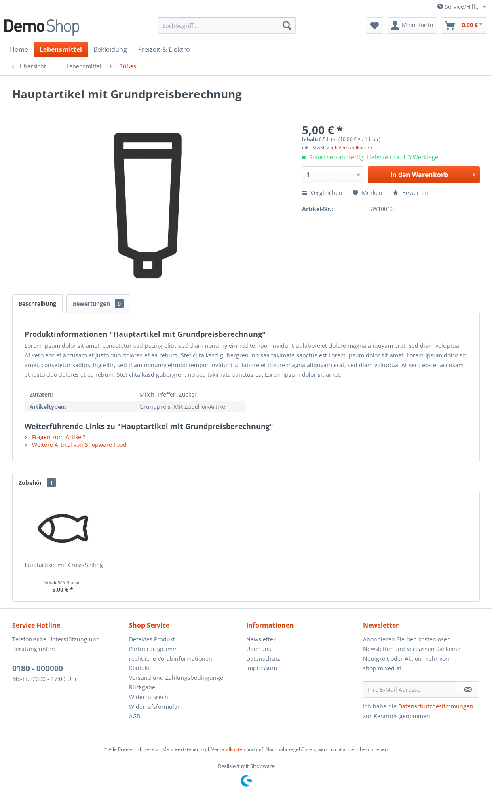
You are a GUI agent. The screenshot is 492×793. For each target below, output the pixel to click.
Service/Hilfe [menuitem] (458, 7)
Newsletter (261, 639)
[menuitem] (227, 25)
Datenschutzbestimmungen (435, 706)
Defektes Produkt (152, 639)
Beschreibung (37, 303)
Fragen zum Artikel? (55, 437)
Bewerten (410, 193)
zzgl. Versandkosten (349, 147)
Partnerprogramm (153, 649)
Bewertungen (98, 303)
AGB (134, 716)
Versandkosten (228, 749)
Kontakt (139, 668)
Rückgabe (142, 687)
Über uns (258, 649)
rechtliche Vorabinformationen (170, 658)
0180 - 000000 (37, 668)
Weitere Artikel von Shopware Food (76, 444)
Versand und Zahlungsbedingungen (178, 677)
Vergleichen (322, 193)
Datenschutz (263, 658)
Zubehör (37, 482)
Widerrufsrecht (149, 697)
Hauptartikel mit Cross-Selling (62, 565)
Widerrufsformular (154, 707)
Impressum (261, 668)
